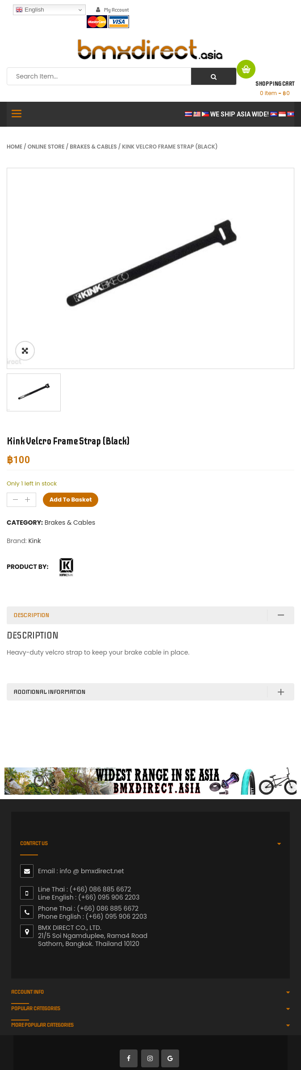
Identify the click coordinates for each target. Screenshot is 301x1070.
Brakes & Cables (93, 146)
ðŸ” (25, 351)
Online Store (46, 146)
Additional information (49, 692)
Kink (34, 540)
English (30, 9)
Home (14, 146)
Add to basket (71, 499)
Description (31, 615)
